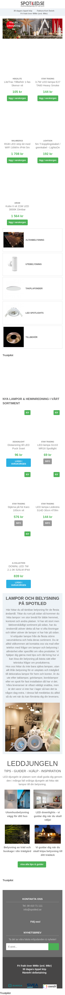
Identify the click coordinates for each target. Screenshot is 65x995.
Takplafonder (33, 288)
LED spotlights (34, 313)
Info (47, 461)
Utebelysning (33, 264)
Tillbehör (31, 337)
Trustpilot (8, 355)
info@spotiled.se (33, 909)
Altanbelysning (34, 240)
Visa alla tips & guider (32, 864)
